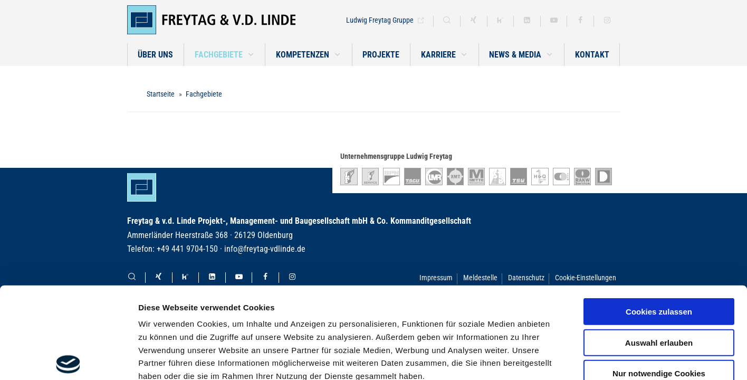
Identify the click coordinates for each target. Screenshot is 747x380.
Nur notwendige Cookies (658, 278)
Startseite (161, 94)
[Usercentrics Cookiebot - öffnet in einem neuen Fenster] (68, 359)
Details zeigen (561, 359)
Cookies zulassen (659, 217)
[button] (224, 54)
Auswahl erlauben (659, 247)
